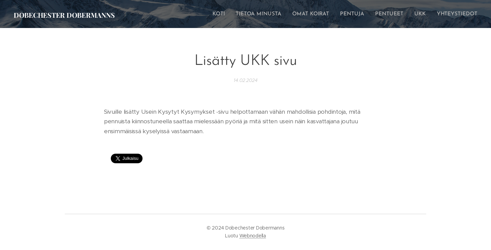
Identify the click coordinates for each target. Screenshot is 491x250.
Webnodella (252, 236)
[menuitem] (227, 14)
